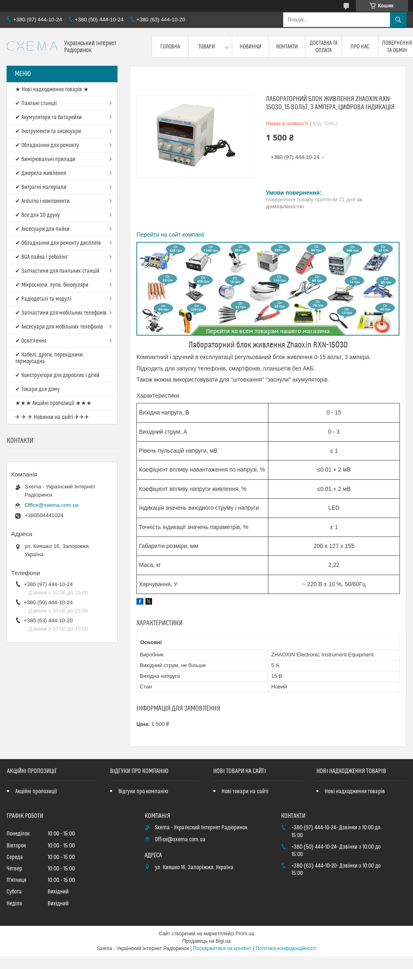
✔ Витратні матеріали (40, 187)
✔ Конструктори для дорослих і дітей (57, 375)
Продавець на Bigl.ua (206, 941)
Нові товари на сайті (244, 791)
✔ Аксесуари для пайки (42, 229)
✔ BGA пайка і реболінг (41, 257)
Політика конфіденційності (286, 948)
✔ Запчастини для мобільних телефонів (61, 313)
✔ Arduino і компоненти (42, 201)
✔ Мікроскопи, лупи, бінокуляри (51, 285)
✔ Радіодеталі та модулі (43, 299)
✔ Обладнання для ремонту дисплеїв (58, 243)
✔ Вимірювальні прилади (45, 159)
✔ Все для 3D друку (37, 215)
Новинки (250, 47)
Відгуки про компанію (143, 791)
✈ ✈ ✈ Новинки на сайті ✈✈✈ (52, 417)
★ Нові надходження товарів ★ (52, 89)
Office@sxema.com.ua (51, 505)
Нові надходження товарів (355, 791)
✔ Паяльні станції (36, 103)
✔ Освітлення (30, 341)
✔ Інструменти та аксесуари (48, 131)
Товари (206, 47)
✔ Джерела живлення (40, 173)
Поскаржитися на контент (222, 948)
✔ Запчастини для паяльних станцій (57, 271)
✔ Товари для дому (37, 389)
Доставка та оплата (323, 47)
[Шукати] (398, 19)
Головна (170, 47)
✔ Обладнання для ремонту (47, 145)
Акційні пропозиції (36, 791)
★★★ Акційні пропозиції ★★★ (53, 403)
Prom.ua (244, 934)
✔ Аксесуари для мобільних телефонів (59, 327)
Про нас (360, 47)
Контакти (287, 47)
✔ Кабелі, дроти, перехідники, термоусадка (49, 358)
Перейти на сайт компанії (170, 234)
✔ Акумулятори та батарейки (48, 117)
